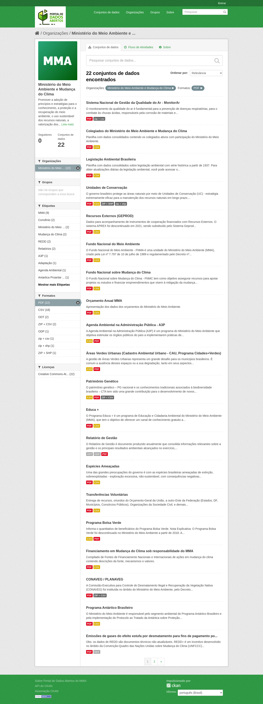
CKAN (173, 685)
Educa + (92, 409)
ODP (97, 454)
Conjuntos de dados (107, 12)
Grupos (155, 12)
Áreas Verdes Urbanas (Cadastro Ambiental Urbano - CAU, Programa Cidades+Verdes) (153, 353)
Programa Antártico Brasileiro (109, 607)
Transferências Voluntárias (107, 494)
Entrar (222, 3)
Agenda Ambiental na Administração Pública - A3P (125, 325)
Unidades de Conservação (106, 187)
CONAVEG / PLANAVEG (104, 579)
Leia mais (67, 124)
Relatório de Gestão (101, 438)
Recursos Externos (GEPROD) (109, 216)
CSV (96, 147)
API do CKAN (43, 686)
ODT (89, 454)
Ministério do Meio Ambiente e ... (103, 33)
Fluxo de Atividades (138, 47)
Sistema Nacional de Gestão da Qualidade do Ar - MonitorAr (133, 102)
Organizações (135, 12)
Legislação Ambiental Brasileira (111, 159)
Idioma (171, 691)
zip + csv (99, 118)
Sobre (170, 12)
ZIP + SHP (107, 203)
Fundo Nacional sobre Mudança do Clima (118, 272)
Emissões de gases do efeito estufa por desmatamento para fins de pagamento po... (151, 636)
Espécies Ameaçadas (102, 466)
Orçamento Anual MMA (104, 300)
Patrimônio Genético (102, 381)
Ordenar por (179, 72)
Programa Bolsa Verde (103, 522)
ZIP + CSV (107, 397)
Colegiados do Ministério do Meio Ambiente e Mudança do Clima (136, 131)
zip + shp (121, 203)
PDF (89, 118)
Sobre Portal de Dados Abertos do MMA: (61, 680)
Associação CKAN (46, 691)
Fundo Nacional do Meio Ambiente (113, 244)
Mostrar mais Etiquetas (54, 284)
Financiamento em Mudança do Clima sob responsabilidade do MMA (139, 551)
